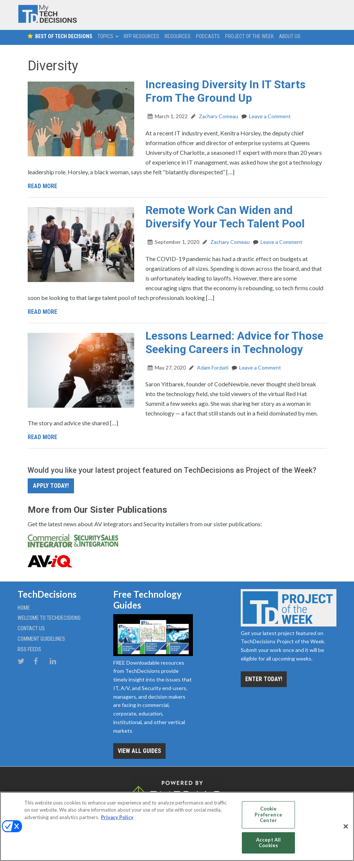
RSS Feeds (29, 649)
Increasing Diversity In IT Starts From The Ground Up (225, 91)
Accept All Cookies (268, 843)
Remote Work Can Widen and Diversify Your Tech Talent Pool (225, 216)
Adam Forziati (212, 367)
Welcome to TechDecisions (49, 618)
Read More (42, 186)
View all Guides (139, 750)
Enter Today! (263, 679)
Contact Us (31, 628)
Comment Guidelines (41, 639)
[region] (177, 826)
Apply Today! (51, 485)
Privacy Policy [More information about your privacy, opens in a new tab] (117, 817)
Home (24, 608)
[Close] (346, 826)
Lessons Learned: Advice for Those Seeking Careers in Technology (234, 342)
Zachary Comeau (218, 116)
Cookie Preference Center (268, 814)
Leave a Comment (270, 116)
